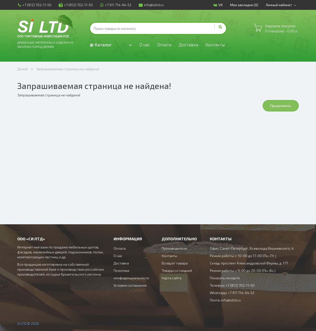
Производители (174, 248)
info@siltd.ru (150, 5)
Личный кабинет (282, 4)
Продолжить (280, 106)
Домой (22, 69)
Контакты (216, 45)
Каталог (101, 44)
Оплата (165, 45)
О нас (144, 45)
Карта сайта (171, 278)
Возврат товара (175, 263)
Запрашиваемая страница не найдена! (67, 69)
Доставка (189, 45)
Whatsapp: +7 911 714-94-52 (232, 293)
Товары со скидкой (177, 270)
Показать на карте (225, 278)
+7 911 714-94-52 (115, 5)
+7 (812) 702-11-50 (34, 5)
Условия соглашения (130, 285)
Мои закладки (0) (245, 5)
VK (218, 5)
